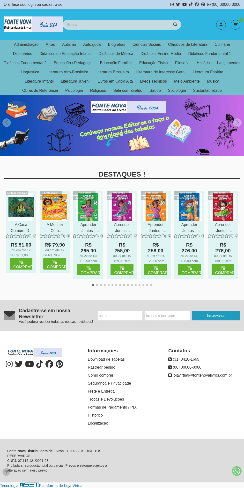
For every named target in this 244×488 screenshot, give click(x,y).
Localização (98, 423)
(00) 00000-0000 (223, 4)
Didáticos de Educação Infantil (65, 54)
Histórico (95, 415)
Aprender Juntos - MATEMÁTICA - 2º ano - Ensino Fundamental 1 (189, 228)
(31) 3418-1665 (183, 359)
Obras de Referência (40, 90)
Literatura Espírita (208, 72)
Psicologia (74, 90)
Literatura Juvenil (75, 81)
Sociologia (177, 90)
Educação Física (153, 63)
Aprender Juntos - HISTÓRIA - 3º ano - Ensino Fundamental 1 (155, 228)
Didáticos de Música (116, 54)
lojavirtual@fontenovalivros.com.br (200, 375)
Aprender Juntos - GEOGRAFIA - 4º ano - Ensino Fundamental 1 (122, 228)
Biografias (116, 44)
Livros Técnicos (153, 81)
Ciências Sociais (147, 44)
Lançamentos (228, 63)
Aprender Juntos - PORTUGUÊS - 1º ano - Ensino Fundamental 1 (223, 228)
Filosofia (182, 63)
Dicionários (22, 54)
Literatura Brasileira (112, 72)
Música (213, 81)
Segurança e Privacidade (109, 383)
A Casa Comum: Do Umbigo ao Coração (21, 228)
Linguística (30, 72)
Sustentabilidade (207, 90)
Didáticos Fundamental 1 (209, 54)
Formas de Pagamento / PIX (112, 407)
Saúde (155, 90)
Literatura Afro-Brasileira (67, 72)
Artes (50, 44)
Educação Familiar (116, 63)
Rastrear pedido (101, 367)
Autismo (69, 44)
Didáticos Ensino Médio (160, 54)
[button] (237, 122)
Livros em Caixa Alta (115, 81)
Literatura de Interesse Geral (160, 72)
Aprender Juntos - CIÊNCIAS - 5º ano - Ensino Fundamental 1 (88, 228)
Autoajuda (92, 44)
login (32, 4)
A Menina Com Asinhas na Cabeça (54, 228)
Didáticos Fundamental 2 (25, 63)
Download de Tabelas (106, 359)
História (203, 63)
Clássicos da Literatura (187, 44)
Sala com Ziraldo (127, 90)
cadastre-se (52, 4)
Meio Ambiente (187, 81)
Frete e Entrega (101, 391)
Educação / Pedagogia (73, 63)
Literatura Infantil (39, 81)
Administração (26, 44)
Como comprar (100, 375)
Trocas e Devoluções (106, 399)
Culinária (222, 44)
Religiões (98, 90)
